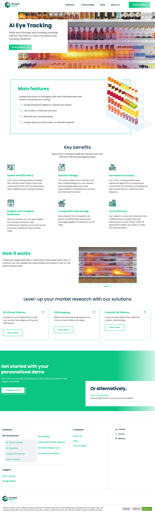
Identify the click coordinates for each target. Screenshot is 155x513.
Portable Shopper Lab (49, 446)
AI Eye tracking (10, 456)
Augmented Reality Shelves (51, 441)
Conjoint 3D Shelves (12, 451)
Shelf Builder (44, 436)
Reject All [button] (136, 509)
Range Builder (9, 477)
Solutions (69, 4)
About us (115, 4)
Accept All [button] (147, 509)
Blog (102, 4)
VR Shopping (10, 447)
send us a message (99, 395)
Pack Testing (8, 472)
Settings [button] (126, 509)
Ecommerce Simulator (49, 451)
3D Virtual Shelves (12, 442)
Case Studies (87, 4)
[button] (111, 286)
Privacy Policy (116, 503)
